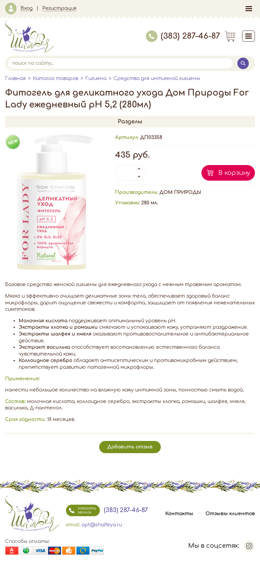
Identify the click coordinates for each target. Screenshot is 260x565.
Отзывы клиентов (230, 513)
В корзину (234, 172)
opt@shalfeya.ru (102, 524)
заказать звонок (81, 510)
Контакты (179, 513)
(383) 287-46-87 (183, 36)
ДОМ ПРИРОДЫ (180, 192)
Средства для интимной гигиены (156, 78)
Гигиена (95, 78)
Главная (15, 78)
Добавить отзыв (130, 446)
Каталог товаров (55, 78)
